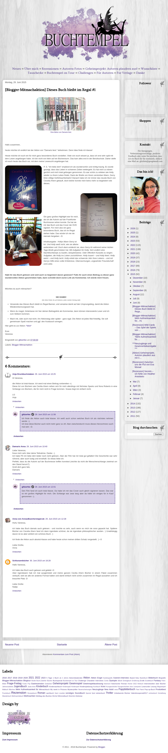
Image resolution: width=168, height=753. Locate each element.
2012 (133, 412)
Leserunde (146, 686)
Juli (135, 298)
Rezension (18, 692)
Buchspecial (57, 681)
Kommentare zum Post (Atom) (66, 654)
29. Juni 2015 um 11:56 (45, 414)
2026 (133, 228)
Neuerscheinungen (85, 689)
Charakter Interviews (95, 681)
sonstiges (70, 693)
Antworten (16, 401)
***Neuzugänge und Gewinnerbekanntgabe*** (144, 346)
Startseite (62, 644)
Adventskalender (75, 678)
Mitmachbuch (44, 689)
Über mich (31, 68)
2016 (133, 270)
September (138, 290)
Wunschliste (149, 68)
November (138, 282)
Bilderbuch (153, 678)
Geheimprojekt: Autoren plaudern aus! (111, 68)
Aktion (86, 677)
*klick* (28, 326)
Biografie (162, 678)
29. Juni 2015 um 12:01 (45, 487)
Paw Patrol (140, 689)
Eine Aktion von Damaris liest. (61, 132)
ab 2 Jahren (63, 678)
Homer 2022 (132, 684)
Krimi (103, 686)
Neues (16, 68)
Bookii (33, 681)
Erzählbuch (149, 681)
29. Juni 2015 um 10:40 (37, 446)
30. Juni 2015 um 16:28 (40, 560)
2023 (133, 241)
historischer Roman (119, 684)
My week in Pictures (58, 689)
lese (131, 686)
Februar (137, 394)
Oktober (137, 286)
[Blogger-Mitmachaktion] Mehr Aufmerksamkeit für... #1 (143, 318)
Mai (135, 381)
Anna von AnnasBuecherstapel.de (28, 519)
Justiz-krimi (32, 686)
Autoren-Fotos (72, 68)
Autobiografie (107, 678)
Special (88, 693)
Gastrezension (37, 683)
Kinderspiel (75, 686)
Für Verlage (125, 73)
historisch (107, 684)
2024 (133, 236)
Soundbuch (80, 693)
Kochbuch (96, 686)
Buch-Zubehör (41, 681)
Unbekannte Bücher (122, 693)
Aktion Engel (96, 678)
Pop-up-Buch (149, 689)
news (116, 689)
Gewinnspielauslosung (93, 683)
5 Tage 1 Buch (52, 678)
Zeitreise (78, 696)
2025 (133, 232)
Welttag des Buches (44, 696)
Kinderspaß (67, 686)
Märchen (12, 689)
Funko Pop (26, 684)
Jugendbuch (20, 686)
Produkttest (161, 689)
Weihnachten (29, 696)
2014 (133, 403)
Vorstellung (162, 693)
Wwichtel (72, 696)
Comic (106, 681)
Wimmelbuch (63, 696)
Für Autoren (105, 73)
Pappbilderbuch (127, 689)
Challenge (82, 681)
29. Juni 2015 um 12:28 (55, 519)
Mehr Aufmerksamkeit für (27, 689)
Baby (137, 678)
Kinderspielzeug (86, 686)
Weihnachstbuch (17, 696)
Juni (135, 302)
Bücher (49, 681)
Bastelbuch (144, 678)
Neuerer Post (12, 644)
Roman (41, 693)
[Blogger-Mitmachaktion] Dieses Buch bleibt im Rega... (143, 309)
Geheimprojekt (60, 683)
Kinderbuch (42, 686)
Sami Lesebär (60, 693)
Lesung (153, 686)
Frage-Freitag (14, 683)
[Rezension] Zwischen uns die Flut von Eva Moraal (143, 364)
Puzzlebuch (6, 693)
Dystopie (113, 680)
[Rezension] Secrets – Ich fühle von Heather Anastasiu (143, 374)
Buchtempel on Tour (61, 73)
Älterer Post (111, 644)
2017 (133, 266)
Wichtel (54, 696)
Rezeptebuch (32, 693)
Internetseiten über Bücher (155, 684)
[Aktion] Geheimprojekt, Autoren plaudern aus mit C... (143, 355)
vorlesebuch (153, 693)
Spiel (93, 693)
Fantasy (157, 680)
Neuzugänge (98, 689)
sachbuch (50, 693)
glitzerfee (26, 414)
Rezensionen (50, 68)
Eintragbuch (127, 681)
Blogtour (27, 680)
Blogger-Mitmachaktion (22, 345)
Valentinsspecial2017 (139, 693)
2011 (133, 416)
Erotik (142, 681)
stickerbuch (100, 693)
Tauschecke (35, 73)
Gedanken (48, 684)
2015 (133, 274)
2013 (133, 407)
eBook (120, 681)
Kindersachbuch (55, 686)
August (136, 294)
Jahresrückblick (7, 686)
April (135, 386)
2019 (133, 257)
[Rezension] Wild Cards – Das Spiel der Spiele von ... (144, 327)
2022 (133, 245)
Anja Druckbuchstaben (23, 374)
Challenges (85, 73)
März (135, 390)
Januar (136, 398)
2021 (133, 249)
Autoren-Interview (121, 678)
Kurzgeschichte (111, 686)
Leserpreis (137, 686)
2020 (133, 253)
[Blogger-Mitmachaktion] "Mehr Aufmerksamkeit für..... (144, 337)
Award (132, 678)
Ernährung (135, 681)
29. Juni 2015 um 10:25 (45, 374)
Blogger (101, 747)
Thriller (109, 693)
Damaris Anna (19, 446)
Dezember (138, 278)
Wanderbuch (6, 696)
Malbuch (5, 689)
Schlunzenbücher (20, 560)
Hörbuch (140, 684)
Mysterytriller (73, 689)
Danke (140, 73)
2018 (133, 261)
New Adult (108, 689)
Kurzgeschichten (123, 686)
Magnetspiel (161, 686)
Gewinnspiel (75, 683)
